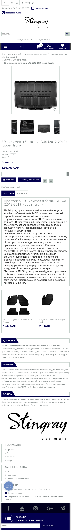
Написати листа (42, 8)
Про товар (8, 193)
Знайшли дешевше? (10, 187)
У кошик (10, 179)
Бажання (63, 46)
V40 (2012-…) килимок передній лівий (52, 321)
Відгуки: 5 (22, 193)
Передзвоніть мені (13, 12)
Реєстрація (10, 475)
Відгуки (9, 460)
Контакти (10, 457)
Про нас (9, 449)
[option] (44, 127)
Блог (8, 453)
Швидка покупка (30, 179)
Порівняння (49, 46)
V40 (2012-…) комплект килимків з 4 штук (17, 321)
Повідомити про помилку (17, 478)
